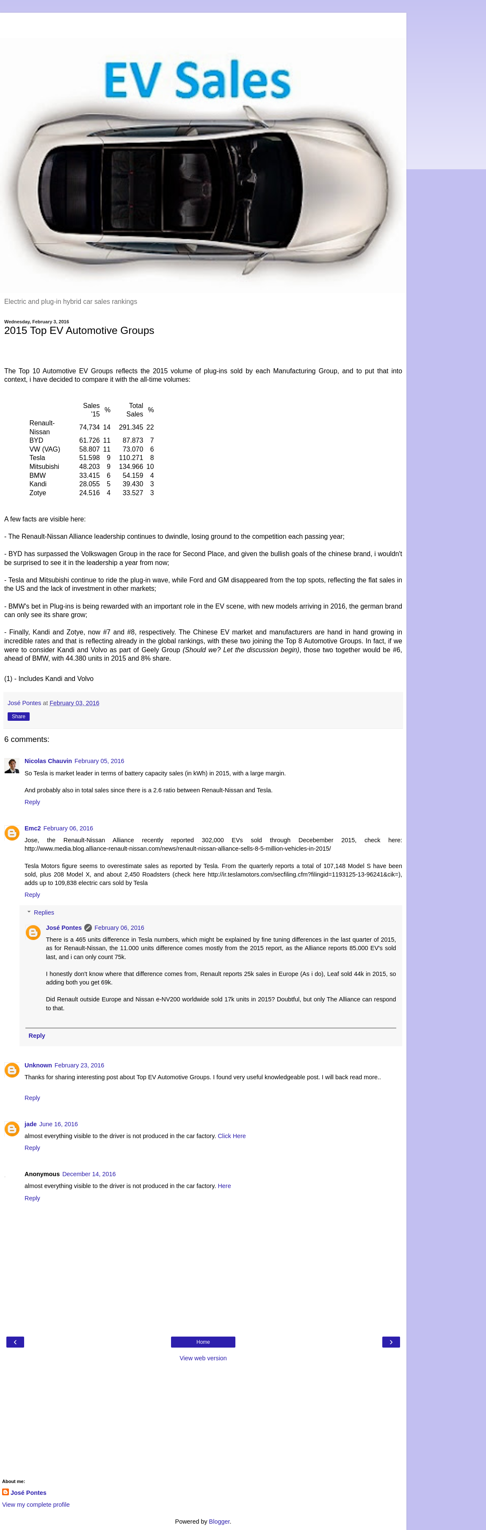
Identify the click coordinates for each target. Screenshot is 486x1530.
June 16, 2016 (58, 1124)
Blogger (219, 1521)
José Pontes (64, 927)
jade (31, 1124)
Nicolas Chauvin (48, 761)
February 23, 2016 (80, 1065)
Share (18, 717)
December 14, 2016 (89, 1174)
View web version (203, 1358)
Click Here (232, 1136)
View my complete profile (36, 1504)
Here (224, 1186)
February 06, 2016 (68, 828)
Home (203, 1342)
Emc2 (33, 828)
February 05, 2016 (99, 761)
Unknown (38, 1065)
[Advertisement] (203, 23)
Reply (32, 802)
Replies (44, 912)
